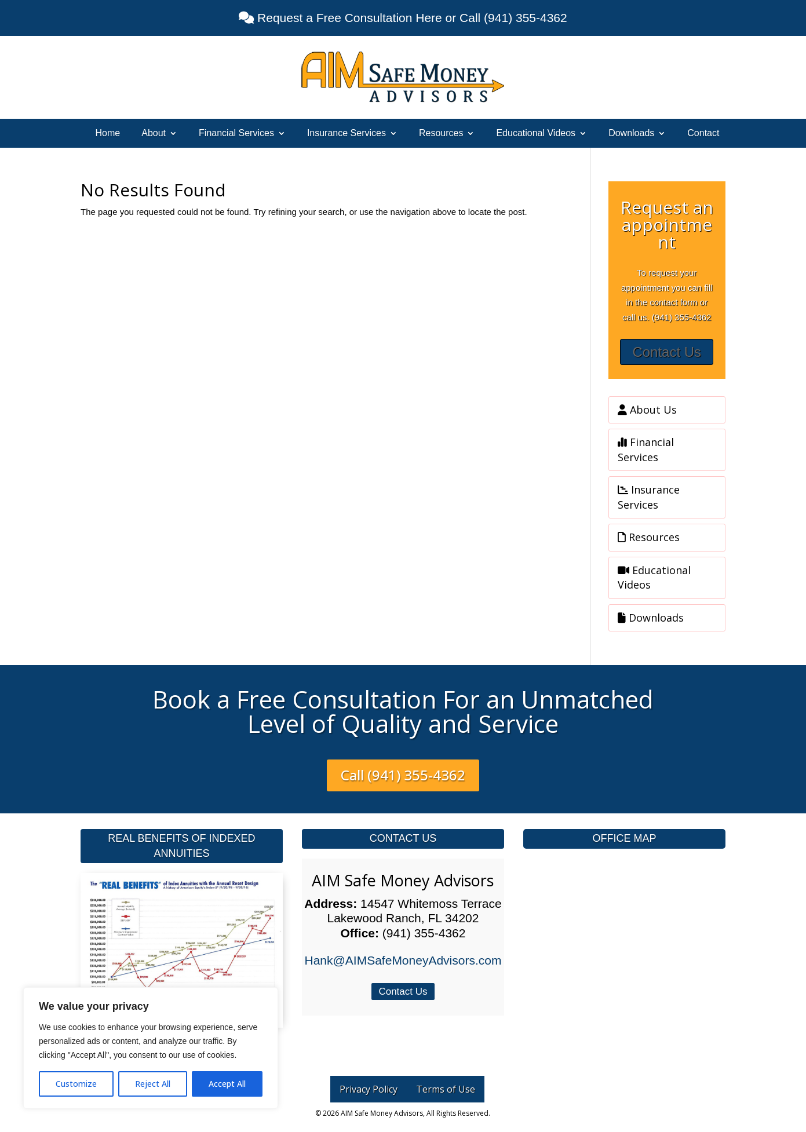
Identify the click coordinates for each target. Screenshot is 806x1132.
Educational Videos (535, 133)
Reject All (152, 1083)
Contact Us (666, 352)
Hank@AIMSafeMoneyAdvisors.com (403, 960)
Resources (441, 133)
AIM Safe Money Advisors (403, 880)
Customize (76, 1083)
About (153, 133)
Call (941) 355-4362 (403, 774)
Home (108, 133)
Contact (703, 133)
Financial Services (236, 133)
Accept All (227, 1083)
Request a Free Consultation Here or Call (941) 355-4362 (410, 17)
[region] (150, 1048)
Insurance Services (346, 133)
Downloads (631, 133)
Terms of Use (445, 1089)
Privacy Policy (368, 1089)
